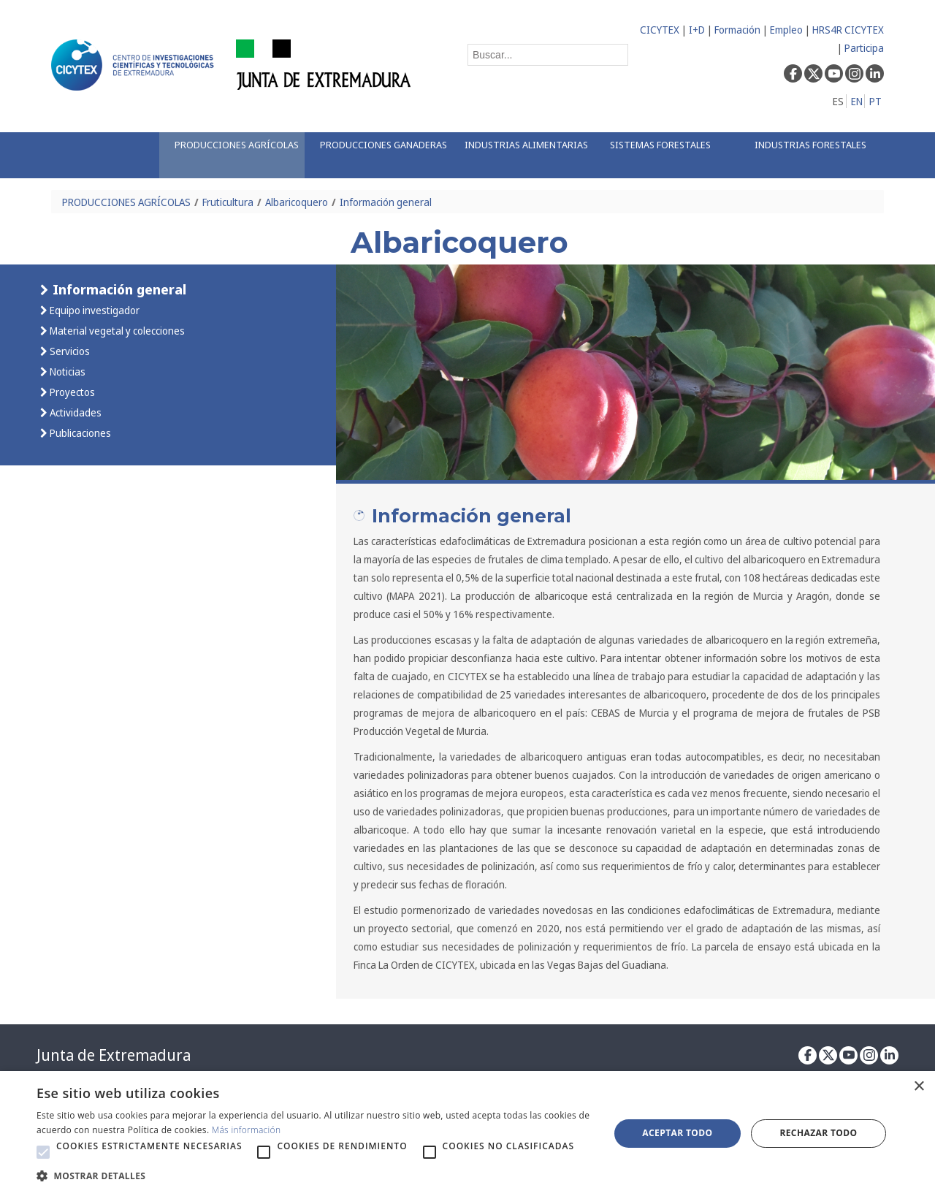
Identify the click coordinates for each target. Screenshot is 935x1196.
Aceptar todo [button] (677, 1133)
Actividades (74, 412)
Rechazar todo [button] (818, 1133)
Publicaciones (79, 433)
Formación (737, 30)
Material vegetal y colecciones (116, 331)
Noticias (66, 371)
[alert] (467, 1133)
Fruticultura (227, 202)
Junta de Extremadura (114, 1055)
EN (857, 101)
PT (875, 101)
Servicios (68, 351)
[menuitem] (231, 155)
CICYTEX (659, 30)
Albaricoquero (296, 202)
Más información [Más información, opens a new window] (246, 1130)
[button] (43, 1152)
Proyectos (71, 392)
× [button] (918, 1086)
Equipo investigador (93, 310)
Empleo (786, 30)
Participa (864, 48)
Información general (386, 202)
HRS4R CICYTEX (848, 30)
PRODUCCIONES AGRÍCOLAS (126, 202)
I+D (697, 30)
